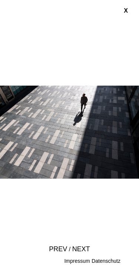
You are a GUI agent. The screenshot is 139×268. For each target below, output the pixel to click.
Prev (58, 249)
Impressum (77, 261)
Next (81, 249)
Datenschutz (106, 261)
